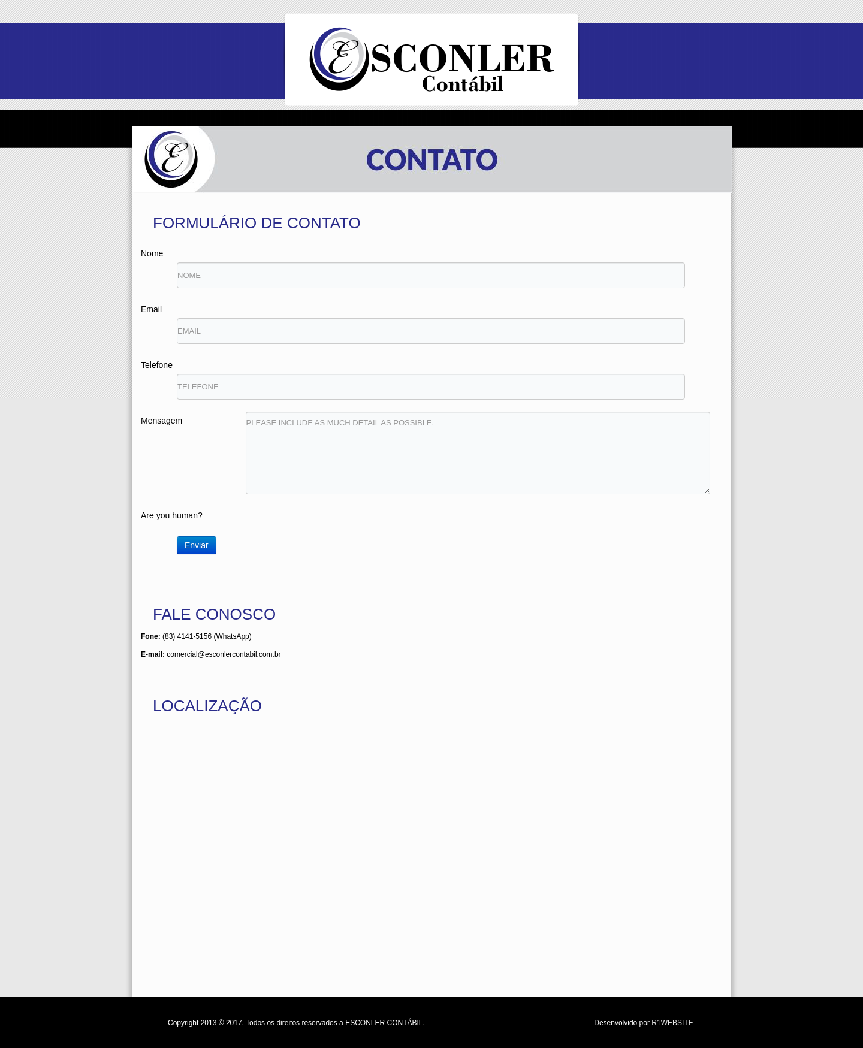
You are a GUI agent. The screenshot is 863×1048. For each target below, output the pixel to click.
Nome (152, 253)
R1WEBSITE (672, 1023)
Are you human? (172, 515)
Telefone (157, 365)
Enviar (197, 545)
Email (151, 309)
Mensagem (161, 420)
